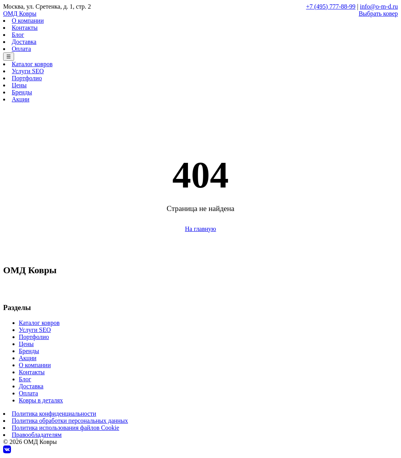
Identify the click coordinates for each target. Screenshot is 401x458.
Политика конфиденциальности (54, 413)
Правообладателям (36, 434)
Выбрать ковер (378, 13)
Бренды (22, 92)
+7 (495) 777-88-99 (331, 6)
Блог (18, 34)
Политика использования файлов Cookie (65, 427)
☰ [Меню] (8, 57)
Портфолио (27, 78)
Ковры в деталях (41, 400)
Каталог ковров (32, 64)
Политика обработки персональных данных (70, 420)
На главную (200, 228)
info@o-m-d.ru (379, 6)
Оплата (21, 48)
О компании (28, 20)
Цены (19, 85)
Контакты (25, 27)
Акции (20, 99)
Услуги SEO (28, 71)
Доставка (24, 41)
